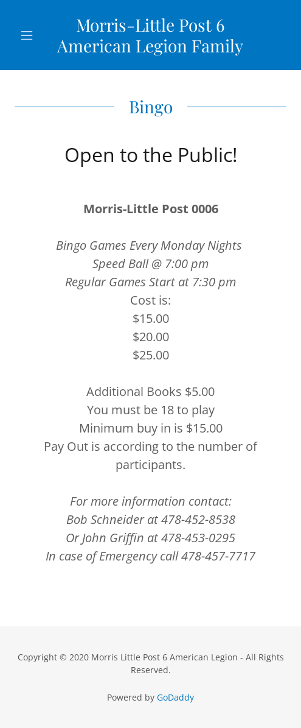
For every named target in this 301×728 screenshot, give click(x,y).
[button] (35, 35)
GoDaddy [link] (175, 697)
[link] (150, 35)
